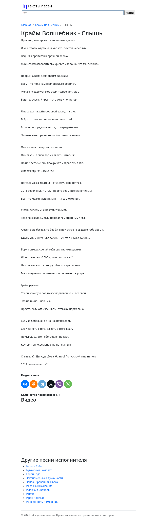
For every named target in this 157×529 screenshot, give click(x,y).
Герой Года (33, 474)
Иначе (30, 494)
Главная (26, 25)
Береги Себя (34, 466)
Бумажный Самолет (39, 470)
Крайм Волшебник (47, 25)
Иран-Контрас (35, 498)
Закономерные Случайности (44, 478)
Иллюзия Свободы (38, 490)
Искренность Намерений (42, 502)
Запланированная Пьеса (42, 482)
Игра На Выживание (39, 486)
